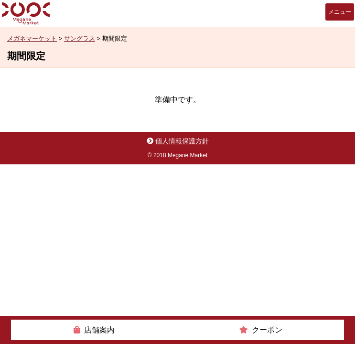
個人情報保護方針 (182, 141)
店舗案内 (99, 330)
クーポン (267, 330)
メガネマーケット (26, 13)
